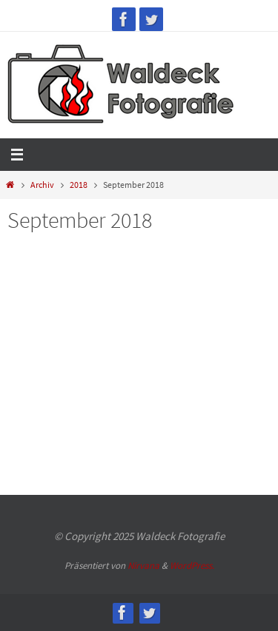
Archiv (42, 184)
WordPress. (192, 565)
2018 (78, 184)
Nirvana (143, 565)
